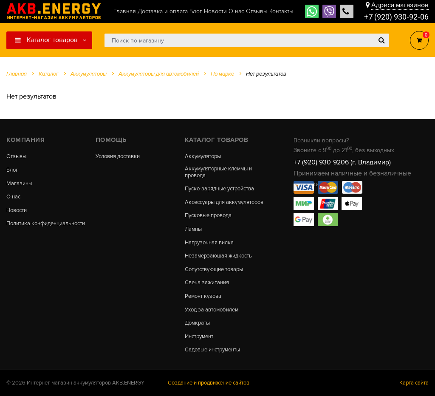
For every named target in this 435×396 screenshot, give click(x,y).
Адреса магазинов (400, 5)
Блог (12, 170)
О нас (13, 197)
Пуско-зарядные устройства (219, 189)
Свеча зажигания (207, 283)
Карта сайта (414, 382)
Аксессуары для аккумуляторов (224, 202)
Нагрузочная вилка (209, 243)
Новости (16, 210)
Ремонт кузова (203, 296)
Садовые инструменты (212, 350)
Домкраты (197, 323)
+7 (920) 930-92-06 (396, 16)
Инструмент (199, 337)
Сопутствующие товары (214, 269)
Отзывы (16, 156)
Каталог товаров (46, 40)
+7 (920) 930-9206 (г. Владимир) (342, 162)
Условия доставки (118, 156)
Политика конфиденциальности (45, 224)
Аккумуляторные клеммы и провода (218, 172)
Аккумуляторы (203, 156)
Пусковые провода (208, 215)
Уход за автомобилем (211, 310)
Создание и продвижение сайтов (208, 382)
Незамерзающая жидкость (218, 256)
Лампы (193, 229)
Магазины (19, 184)
